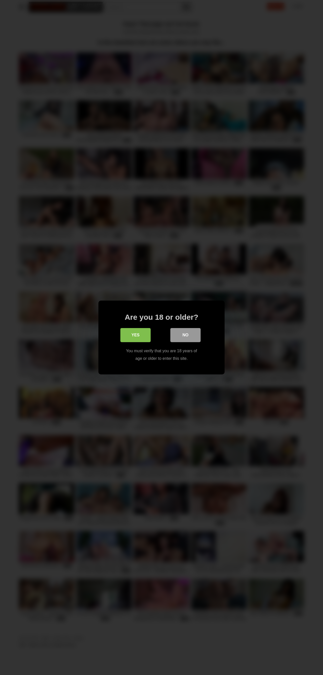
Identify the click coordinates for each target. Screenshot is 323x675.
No (185, 335)
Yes (135, 335)
